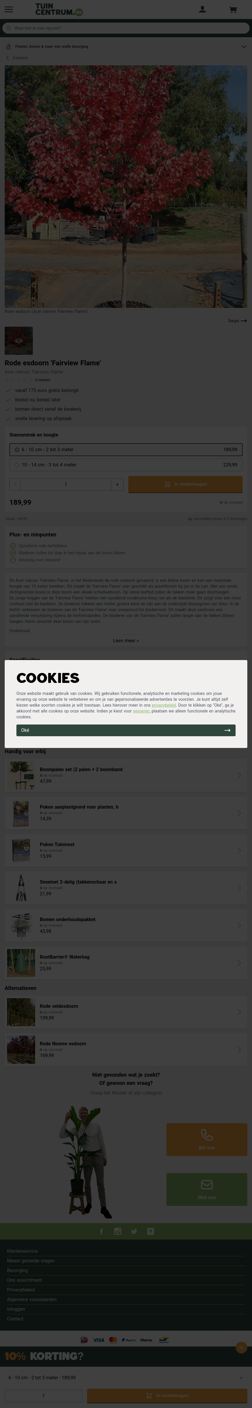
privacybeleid (164, 705)
